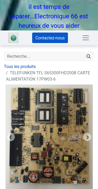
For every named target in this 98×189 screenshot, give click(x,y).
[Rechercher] (88, 56)
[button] (11, 137)
